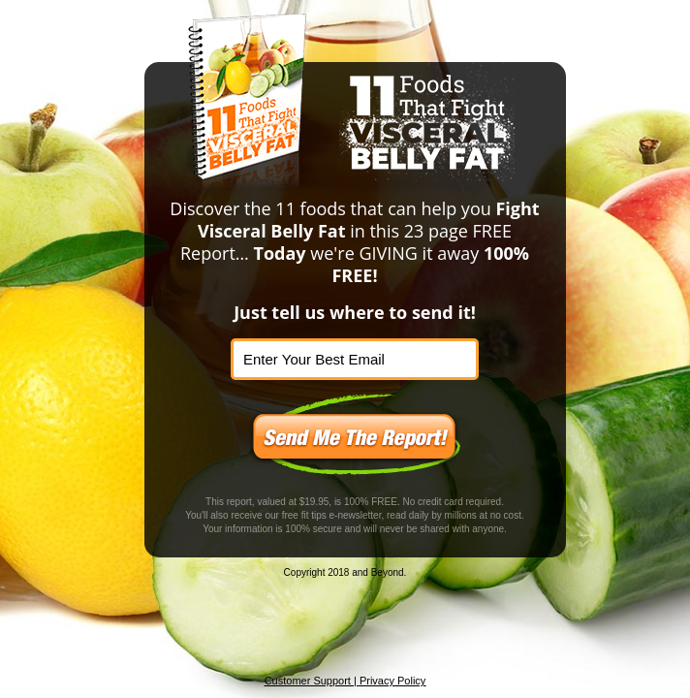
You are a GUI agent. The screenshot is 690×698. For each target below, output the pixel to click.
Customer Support (308, 680)
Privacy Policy (392, 680)
